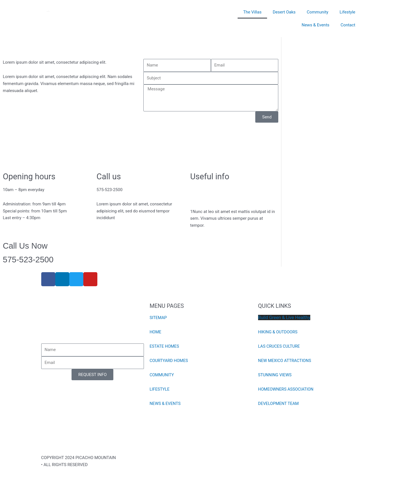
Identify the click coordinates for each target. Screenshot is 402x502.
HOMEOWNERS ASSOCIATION (286, 389)
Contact (348, 24)
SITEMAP (158, 317)
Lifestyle (347, 12)
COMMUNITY (162, 374)
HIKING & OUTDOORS (278, 331)
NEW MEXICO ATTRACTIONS (285, 360)
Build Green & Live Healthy (284, 317)
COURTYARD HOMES (169, 360)
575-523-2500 (28, 259)
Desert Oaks (284, 12)
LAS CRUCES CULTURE (279, 346)
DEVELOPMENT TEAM (279, 403)
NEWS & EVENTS (165, 403)
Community (318, 12)
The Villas (252, 12)
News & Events (315, 24)
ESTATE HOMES (165, 346)
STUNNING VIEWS (275, 374)
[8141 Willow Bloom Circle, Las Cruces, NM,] (140, 146)
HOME (156, 331)
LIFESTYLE (160, 389)
